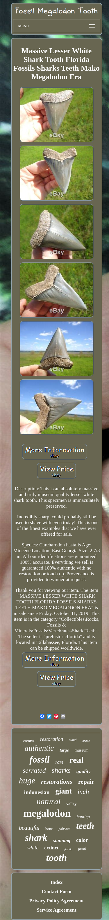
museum (81, 750)
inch (83, 791)
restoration (51, 739)
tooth (56, 857)
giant (63, 791)
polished (64, 829)
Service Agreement (56, 910)
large (64, 750)
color (82, 840)
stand (72, 740)
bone (49, 829)
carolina (28, 740)
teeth (85, 826)
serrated (34, 770)
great (82, 848)
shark (36, 838)
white (32, 848)
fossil (39, 759)
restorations (56, 781)
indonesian (37, 792)
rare (60, 762)
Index (57, 882)
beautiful (29, 827)
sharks (61, 770)
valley (71, 804)
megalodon (47, 813)
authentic (39, 748)
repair (86, 781)
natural (48, 801)
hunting (83, 816)
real (76, 760)
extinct (51, 848)
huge (27, 780)
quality (83, 771)
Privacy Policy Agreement (56, 901)
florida (68, 849)
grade (86, 740)
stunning (61, 840)
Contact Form (56, 891)
